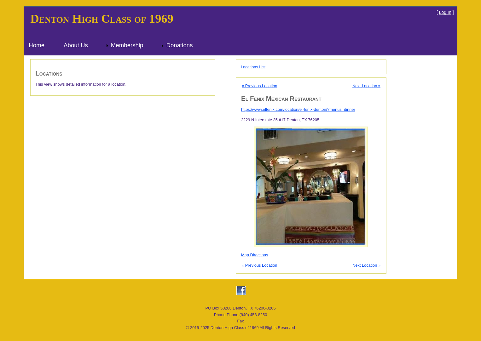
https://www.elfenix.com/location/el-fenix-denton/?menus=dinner (298, 109)
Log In (445, 12)
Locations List (253, 67)
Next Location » (366, 85)
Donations (179, 45)
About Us (76, 45)
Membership (127, 45)
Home (36, 45)
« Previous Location (259, 85)
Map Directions (254, 255)
